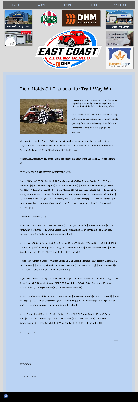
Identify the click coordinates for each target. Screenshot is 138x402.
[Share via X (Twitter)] (27, 332)
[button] (95, 5)
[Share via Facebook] (21, 332)
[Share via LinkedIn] (34, 332)
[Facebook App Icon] (6, 396)
